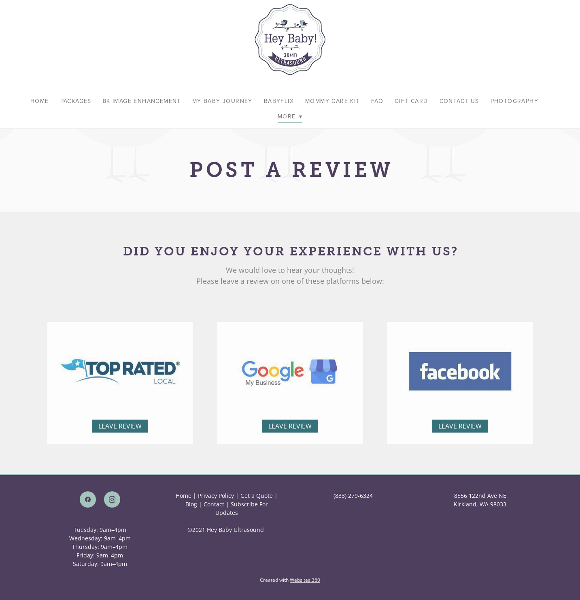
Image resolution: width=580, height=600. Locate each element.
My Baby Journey (222, 101)
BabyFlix (279, 101)
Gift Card (411, 101)
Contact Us (459, 101)
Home (39, 101)
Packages (75, 101)
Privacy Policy (216, 495)
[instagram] (112, 499)
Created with (290, 579)
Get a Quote (256, 495)
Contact (214, 504)
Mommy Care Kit (332, 101)
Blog (191, 504)
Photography (514, 101)
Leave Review (120, 435)
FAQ (377, 101)
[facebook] (88, 499)
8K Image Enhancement (142, 101)
